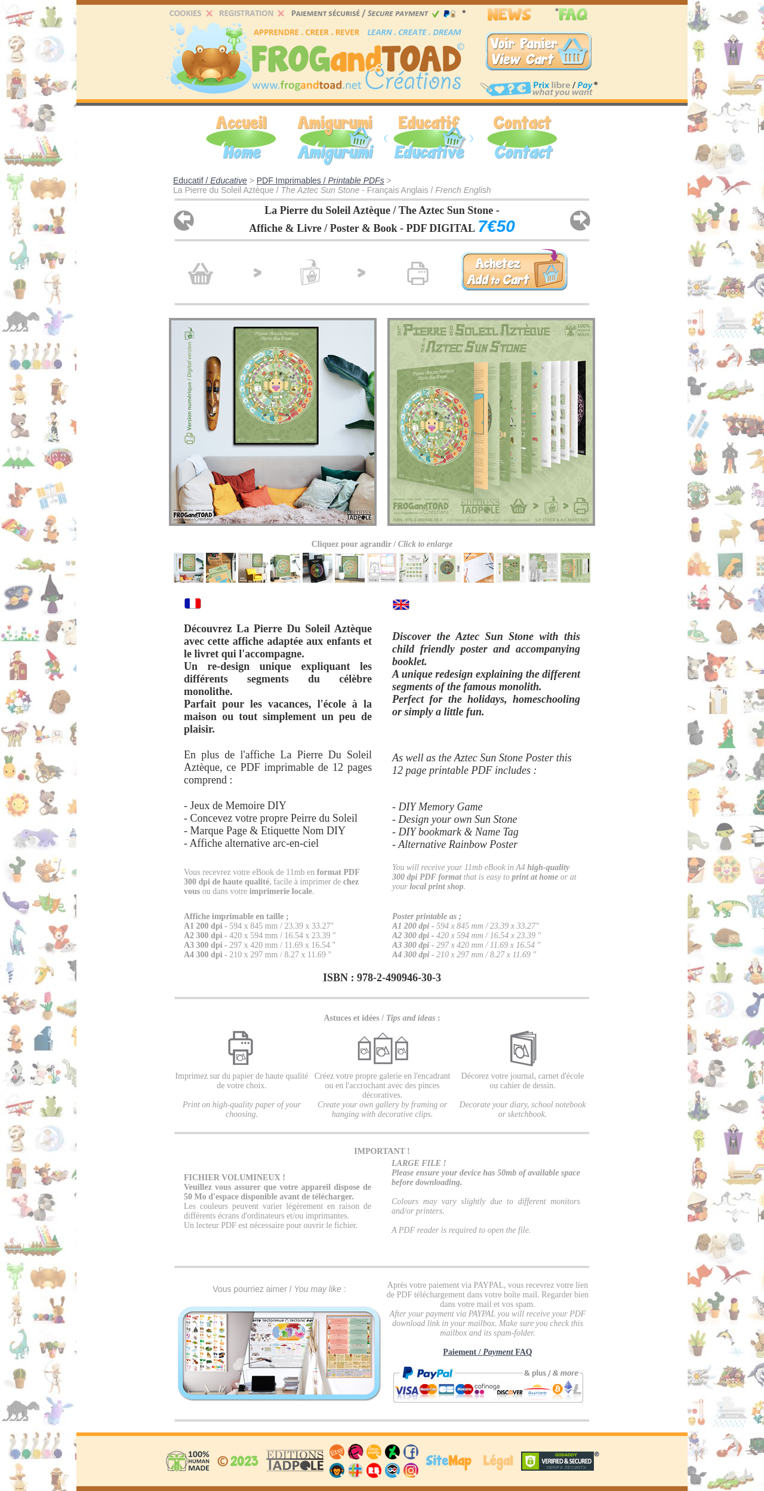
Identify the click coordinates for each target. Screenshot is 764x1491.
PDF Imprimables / (320, 180)
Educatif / (210, 180)
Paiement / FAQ (487, 1352)
